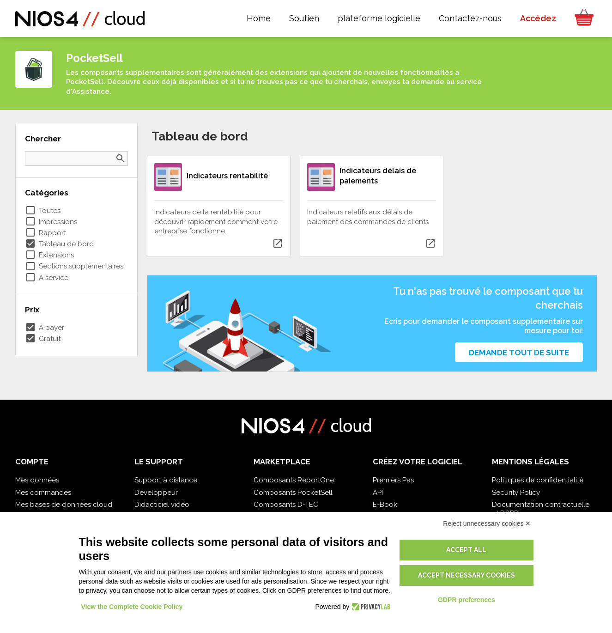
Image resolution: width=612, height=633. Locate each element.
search (120, 158)
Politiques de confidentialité (537, 480)
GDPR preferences (466, 599)
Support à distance (165, 480)
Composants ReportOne (294, 480)
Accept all (466, 550)
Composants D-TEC (286, 504)
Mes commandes (43, 492)
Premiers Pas (393, 480)
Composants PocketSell (293, 492)
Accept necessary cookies (466, 575)
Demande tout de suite (519, 352)
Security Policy (516, 492)
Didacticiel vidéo (161, 504)
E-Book (385, 504)
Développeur (156, 492)
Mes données (37, 480)
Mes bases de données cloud (63, 504)
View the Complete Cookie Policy (132, 606)
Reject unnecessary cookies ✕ (487, 523)
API (378, 492)
